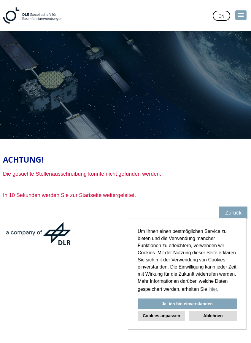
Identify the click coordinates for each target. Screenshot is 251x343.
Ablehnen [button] (213, 315)
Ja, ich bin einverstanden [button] (187, 303)
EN (221, 16)
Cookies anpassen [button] (161, 315)
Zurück (233, 213)
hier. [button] (213, 289)
